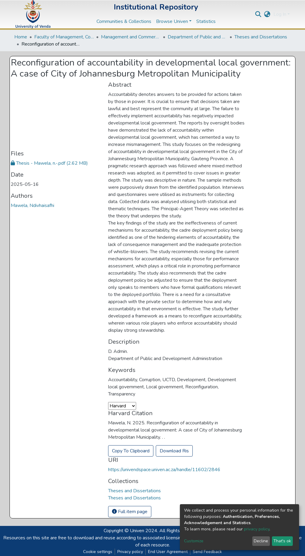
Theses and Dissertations (260, 37)
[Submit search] (258, 14)
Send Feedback (207, 552)
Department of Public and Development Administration (197, 37)
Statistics (206, 21)
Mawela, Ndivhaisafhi (32, 205)
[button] (267, 14)
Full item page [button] (129, 511)
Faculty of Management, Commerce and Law (64, 37)
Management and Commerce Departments (131, 37)
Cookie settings (97, 552)
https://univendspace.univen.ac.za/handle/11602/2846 (164, 469)
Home (20, 37)
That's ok (282, 541)
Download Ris (174, 451)
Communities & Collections (124, 21)
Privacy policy (130, 552)
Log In (279, 14)
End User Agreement (168, 552)
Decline (261, 541)
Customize (193, 541)
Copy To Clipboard (131, 451)
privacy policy (256, 529)
